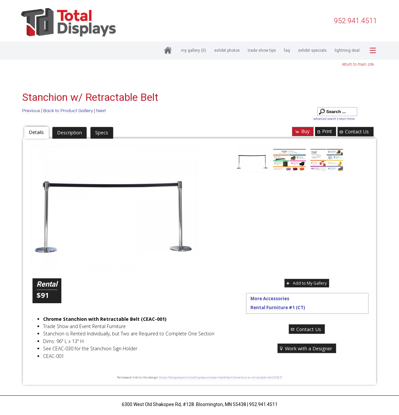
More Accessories (269, 299)
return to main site (358, 64)
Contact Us (354, 131)
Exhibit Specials (312, 50)
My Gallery (193, 50)
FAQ (287, 50)
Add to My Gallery (306, 283)
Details (36, 132)
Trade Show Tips (262, 50)
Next (101, 110)
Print (324, 131)
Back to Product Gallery (68, 110)
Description (69, 132)
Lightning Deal (347, 50)
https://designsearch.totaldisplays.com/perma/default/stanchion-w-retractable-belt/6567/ (220, 377)
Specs (101, 132)
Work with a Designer (305, 348)
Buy (302, 131)
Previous (31, 110)
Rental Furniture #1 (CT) (277, 308)
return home (347, 118)
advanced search (324, 118)
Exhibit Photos (227, 50)
